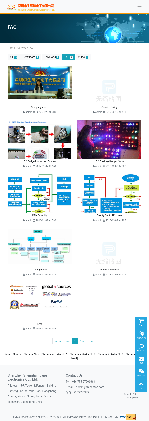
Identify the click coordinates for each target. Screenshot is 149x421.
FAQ (31, 47)
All (14, 57)
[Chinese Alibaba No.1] (55, 354)
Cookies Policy (109, 107)
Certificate (31, 57)
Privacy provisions (109, 269)
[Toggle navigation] (139, 6)
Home (11, 47)
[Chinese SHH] (32, 354)
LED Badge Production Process (39, 161)
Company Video (39, 107)
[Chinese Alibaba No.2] (83, 354)
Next (82, 341)
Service (21, 47)
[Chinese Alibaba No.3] (111, 354)
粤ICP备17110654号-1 (101, 416)
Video (83, 57)
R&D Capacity (39, 215)
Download (51, 57)
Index (58, 341)
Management (39, 269)
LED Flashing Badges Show (109, 161)
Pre (68, 341)
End (91, 341)
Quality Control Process (109, 215)
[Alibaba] (17, 354)
